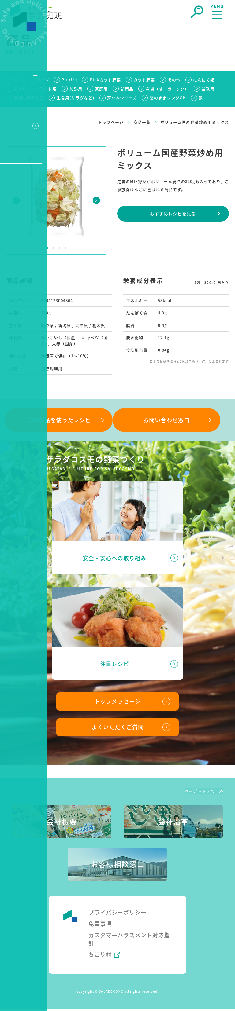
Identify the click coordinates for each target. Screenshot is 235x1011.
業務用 (209, 89)
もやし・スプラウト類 (35, 89)
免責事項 (100, 925)
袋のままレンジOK (168, 98)
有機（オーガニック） (168, 89)
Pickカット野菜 (105, 79)
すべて (20, 79)
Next (96, 200)
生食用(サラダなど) (76, 98)
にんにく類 (204, 79)
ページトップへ (199, 792)
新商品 (127, 89)
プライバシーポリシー (117, 914)
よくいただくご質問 (117, 728)
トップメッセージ (117, 702)
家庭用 (101, 89)
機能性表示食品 (29, 98)
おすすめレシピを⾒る (173, 213)
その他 (174, 79)
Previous (16, 200)
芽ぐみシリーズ (122, 98)
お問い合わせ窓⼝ (166, 420)
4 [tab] (65, 248)
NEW (44, 79)
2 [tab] (53, 248)
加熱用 (76, 89)
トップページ (111, 122)
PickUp (69, 79)
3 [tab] (59, 248)
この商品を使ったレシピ (59, 420)
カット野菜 (144, 79)
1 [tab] (47, 248)
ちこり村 (100, 956)
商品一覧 (142, 122)
